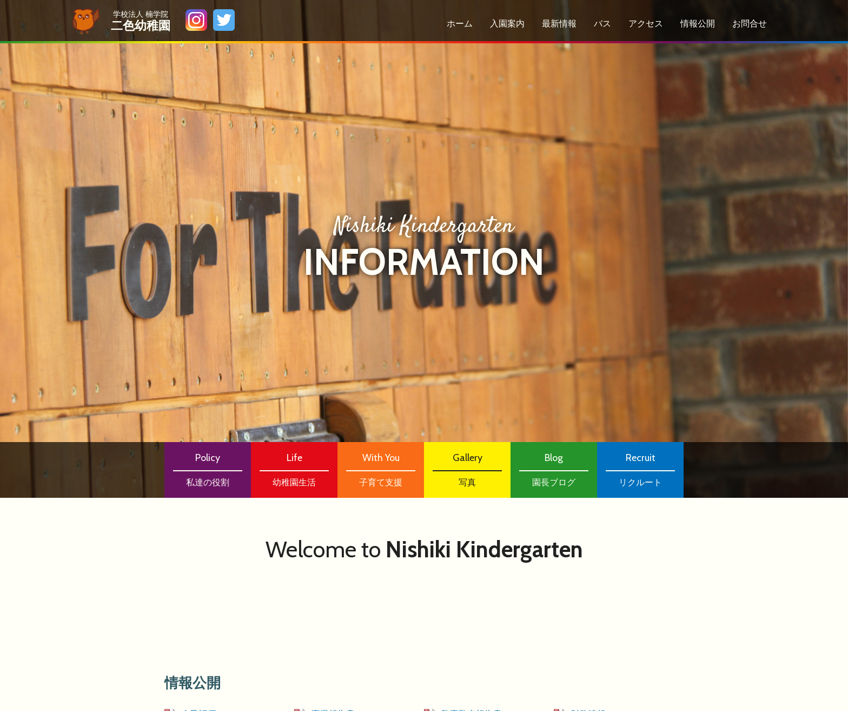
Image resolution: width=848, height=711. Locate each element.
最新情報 (559, 23)
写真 (467, 469)
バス (602, 23)
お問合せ (749, 23)
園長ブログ (553, 469)
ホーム (460, 23)
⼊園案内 (507, 23)
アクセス (645, 23)
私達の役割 (207, 469)
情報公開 (697, 23)
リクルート (640, 469)
